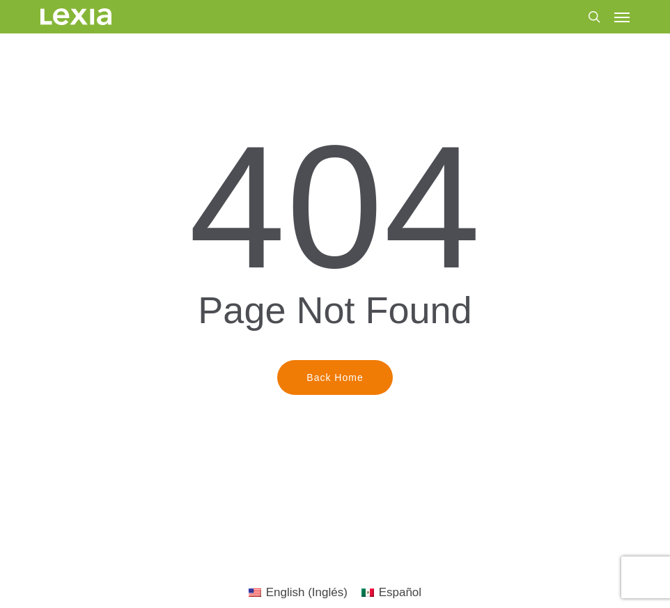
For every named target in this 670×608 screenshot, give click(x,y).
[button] (622, 17)
